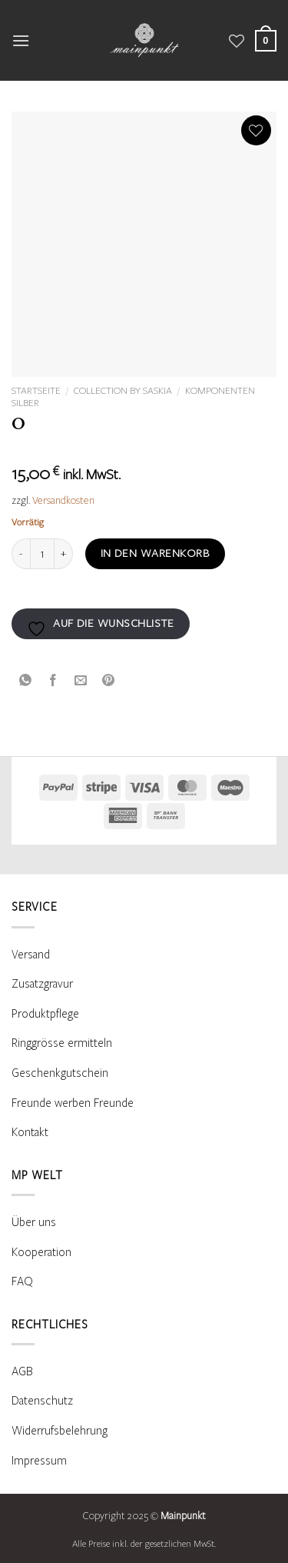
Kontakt (30, 1132)
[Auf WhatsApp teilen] (25, 679)
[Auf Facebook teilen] (53, 679)
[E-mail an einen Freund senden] (81, 679)
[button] (21, 40)
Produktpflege (45, 1014)
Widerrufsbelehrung (60, 1431)
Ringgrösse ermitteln (62, 1043)
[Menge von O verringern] (21, 553)
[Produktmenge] (42, 553)
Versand (31, 954)
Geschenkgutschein (60, 1073)
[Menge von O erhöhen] (64, 553)
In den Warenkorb (155, 553)
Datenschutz (42, 1401)
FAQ (22, 1281)
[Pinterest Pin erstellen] (108, 679)
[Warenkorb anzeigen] (265, 40)
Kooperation (41, 1252)
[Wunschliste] (236, 41)
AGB (22, 1371)
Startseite (36, 391)
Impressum (39, 1461)
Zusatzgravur (42, 984)
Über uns (34, 1222)
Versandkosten (63, 501)
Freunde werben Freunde (73, 1103)
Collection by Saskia (123, 391)
